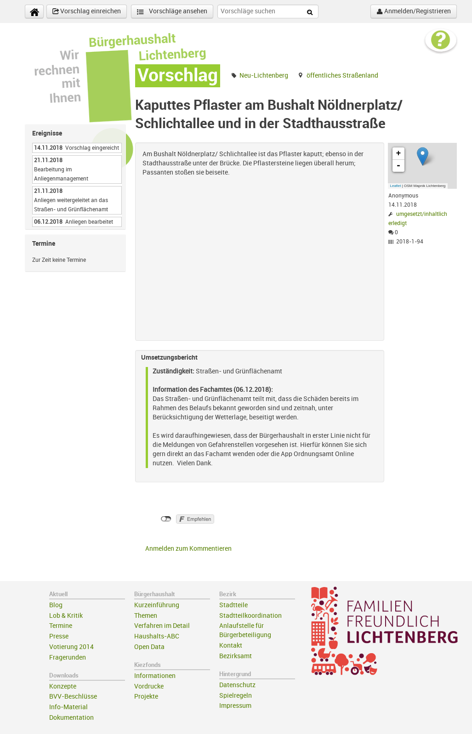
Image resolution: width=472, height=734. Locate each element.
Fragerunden (67, 657)
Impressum (235, 705)
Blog (56, 605)
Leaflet (395, 186)
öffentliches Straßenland (342, 75)
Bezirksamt (235, 656)
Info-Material (68, 707)
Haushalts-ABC (156, 636)
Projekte (146, 696)
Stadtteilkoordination (250, 615)
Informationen (155, 675)
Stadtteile (233, 605)
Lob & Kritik (66, 615)
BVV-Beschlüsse (73, 696)
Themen (145, 615)
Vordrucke (149, 686)
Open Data (149, 647)
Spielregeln (235, 695)
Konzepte (62, 686)
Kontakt (230, 645)
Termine (60, 625)
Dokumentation (71, 717)
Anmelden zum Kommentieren (188, 548)
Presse (58, 636)
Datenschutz (237, 685)
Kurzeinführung (156, 605)
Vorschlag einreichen (86, 11)
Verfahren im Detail (162, 625)
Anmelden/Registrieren (413, 11)
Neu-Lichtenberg (263, 75)
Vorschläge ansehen (172, 12)
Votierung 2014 (71, 647)
